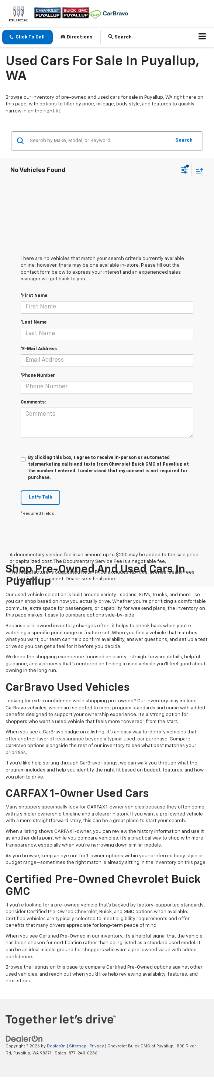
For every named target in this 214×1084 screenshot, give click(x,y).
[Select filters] (184, 170)
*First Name (34, 296)
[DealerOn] (24, 1039)
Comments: (33, 402)
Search (184, 140)
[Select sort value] (198, 170)
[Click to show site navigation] (202, 37)
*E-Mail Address (39, 349)
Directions (77, 37)
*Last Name (33, 322)
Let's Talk (40, 497)
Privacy (97, 1046)
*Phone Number (38, 376)
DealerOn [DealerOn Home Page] (56, 1046)
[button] (27, 37)
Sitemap (77, 1046)
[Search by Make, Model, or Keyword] (99, 141)
